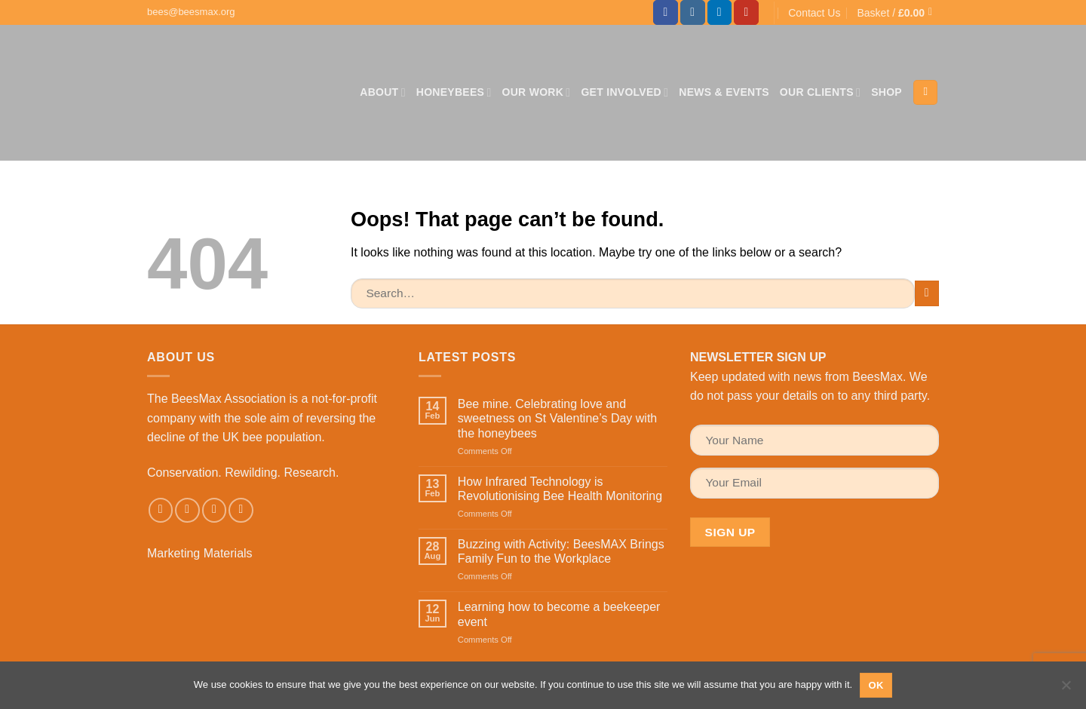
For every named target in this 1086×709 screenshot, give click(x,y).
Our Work (536, 92)
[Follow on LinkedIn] (719, 12)
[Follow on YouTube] (746, 12)
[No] (1066, 689)
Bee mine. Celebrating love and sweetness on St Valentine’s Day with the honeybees (557, 418)
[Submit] (927, 293)
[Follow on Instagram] (692, 12)
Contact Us (814, 13)
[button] (898, 12)
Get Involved (624, 92)
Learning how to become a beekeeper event (559, 614)
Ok (876, 685)
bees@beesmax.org (191, 11)
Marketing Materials (200, 553)
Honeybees (454, 92)
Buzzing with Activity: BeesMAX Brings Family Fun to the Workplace (561, 551)
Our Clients (820, 92)
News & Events (724, 92)
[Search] (925, 92)
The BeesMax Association (216, 398)
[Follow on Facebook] (665, 12)
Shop (886, 92)
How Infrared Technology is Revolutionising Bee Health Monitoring (560, 488)
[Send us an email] (214, 510)
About (383, 92)
